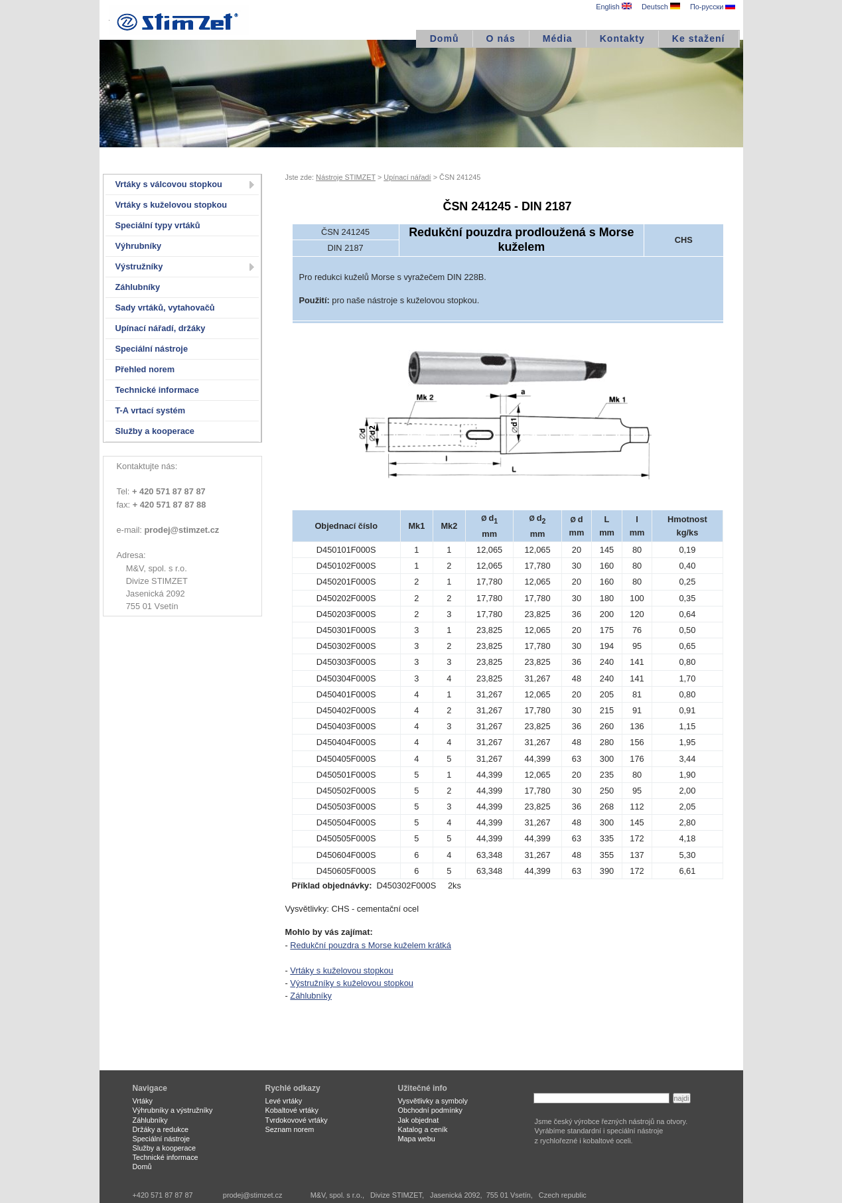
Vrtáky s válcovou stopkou (168, 184)
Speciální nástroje (151, 349)
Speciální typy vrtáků (157, 225)
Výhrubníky (138, 246)
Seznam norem (290, 1129)
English (614, 7)
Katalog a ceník (423, 1129)
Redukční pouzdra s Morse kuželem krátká (370, 945)
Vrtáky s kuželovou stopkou (171, 205)
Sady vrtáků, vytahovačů (165, 308)
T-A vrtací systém (150, 410)
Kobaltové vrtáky (291, 1110)
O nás (501, 38)
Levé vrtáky (284, 1101)
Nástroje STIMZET (346, 177)
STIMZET (179, 20)
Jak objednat (418, 1120)
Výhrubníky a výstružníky (173, 1110)
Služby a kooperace (154, 431)
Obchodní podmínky (430, 1110)
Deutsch (661, 7)
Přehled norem (145, 369)
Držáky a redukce (161, 1129)
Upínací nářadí (407, 177)
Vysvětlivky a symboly (433, 1101)
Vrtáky (143, 1101)
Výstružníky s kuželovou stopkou (351, 983)
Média (558, 38)
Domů (444, 38)
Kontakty (622, 38)
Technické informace (157, 390)
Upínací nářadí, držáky (160, 328)
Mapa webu (416, 1139)
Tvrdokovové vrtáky (296, 1120)
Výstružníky (139, 266)
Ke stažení (698, 38)
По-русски (712, 7)
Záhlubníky (138, 287)
